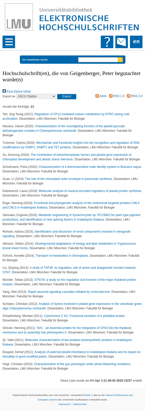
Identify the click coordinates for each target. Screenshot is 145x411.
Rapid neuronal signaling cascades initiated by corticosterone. (69, 292)
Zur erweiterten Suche (35, 59)
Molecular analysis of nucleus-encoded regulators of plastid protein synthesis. (90, 191)
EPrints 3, (87, 395)
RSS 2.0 (133, 96)
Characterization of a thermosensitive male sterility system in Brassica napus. (90, 167)
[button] (66, 96)
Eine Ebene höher (17, 91)
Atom (100, 96)
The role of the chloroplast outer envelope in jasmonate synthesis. (69, 179)
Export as (9, 96)
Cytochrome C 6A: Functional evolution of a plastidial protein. (85, 316)
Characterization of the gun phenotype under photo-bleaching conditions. (82, 364)
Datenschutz (79, 404)
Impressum (64, 404)
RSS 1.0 (116, 96)
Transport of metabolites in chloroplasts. (62, 255)
